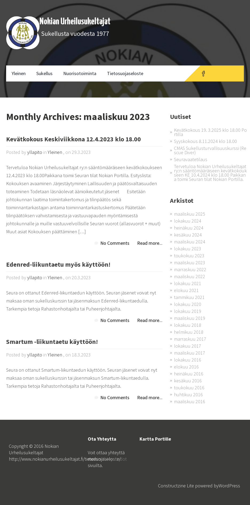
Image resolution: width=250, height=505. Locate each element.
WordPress (229, 486)
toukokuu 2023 (189, 255)
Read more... (149, 243)
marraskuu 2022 (190, 269)
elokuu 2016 (186, 367)
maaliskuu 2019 (189, 318)
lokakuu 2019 (187, 311)
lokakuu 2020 (187, 304)
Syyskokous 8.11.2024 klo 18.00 (205, 141)
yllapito (34, 152)
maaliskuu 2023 (189, 262)
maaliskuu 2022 (189, 276)
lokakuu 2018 (187, 325)
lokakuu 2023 (187, 249)
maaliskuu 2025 (189, 214)
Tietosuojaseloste (125, 73)
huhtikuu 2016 (188, 394)
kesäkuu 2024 (188, 235)
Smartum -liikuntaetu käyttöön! (52, 342)
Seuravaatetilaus (190, 159)
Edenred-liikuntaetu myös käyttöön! (58, 265)
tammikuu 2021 (189, 297)
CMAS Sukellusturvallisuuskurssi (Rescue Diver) (210, 150)
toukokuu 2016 (189, 387)
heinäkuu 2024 (188, 228)
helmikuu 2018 (188, 332)
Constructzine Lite (176, 486)
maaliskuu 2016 (189, 401)
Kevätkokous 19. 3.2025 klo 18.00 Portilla (210, 132)
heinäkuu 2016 (188, 374)
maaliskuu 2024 (189, 242)
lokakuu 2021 (187, 283)
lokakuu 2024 (187, 221)
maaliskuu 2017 (189, 353)
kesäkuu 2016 (188, 381)
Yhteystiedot (114, 459)
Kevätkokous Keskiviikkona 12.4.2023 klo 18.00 (73, 139)
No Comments (114, 243)
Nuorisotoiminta (79, 73)
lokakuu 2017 (187, 346)
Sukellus (44, 73)
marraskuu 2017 (190, 339)
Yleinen (18, 73)
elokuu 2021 (186, 290)
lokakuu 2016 (187, 360)
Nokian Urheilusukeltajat (74, 21)
